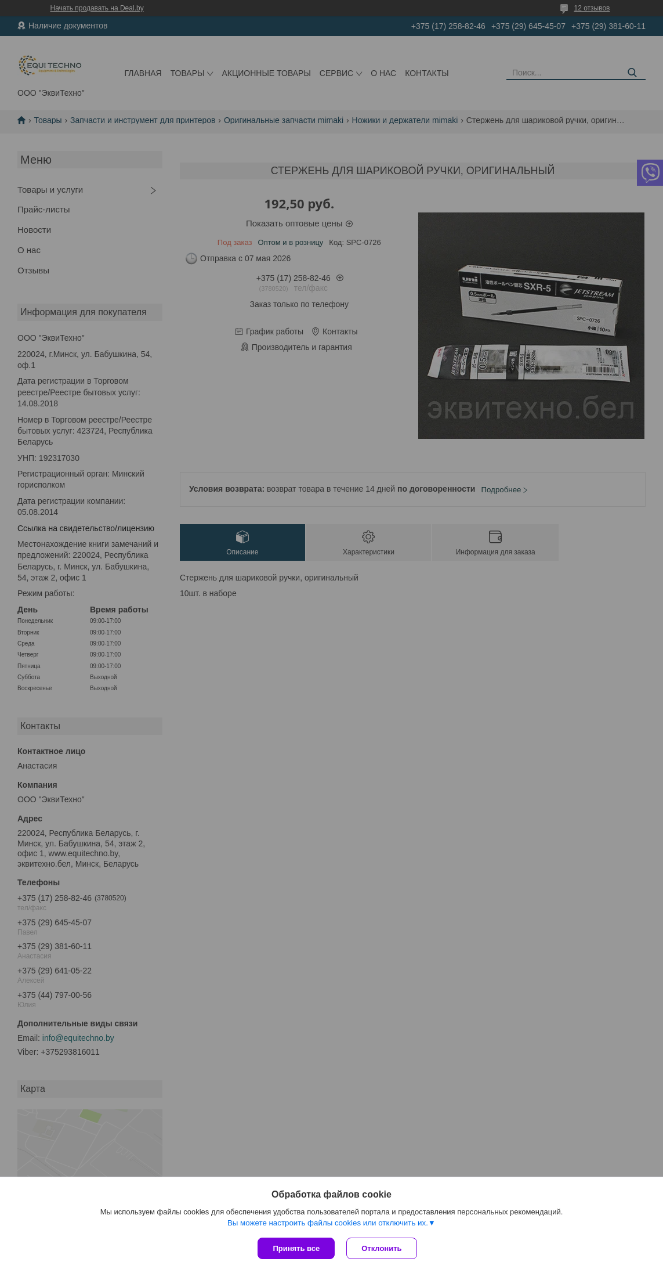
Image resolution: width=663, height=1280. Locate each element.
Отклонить (381, 1248)
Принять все (296, 1248)
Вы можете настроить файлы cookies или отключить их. (327, 1222)
